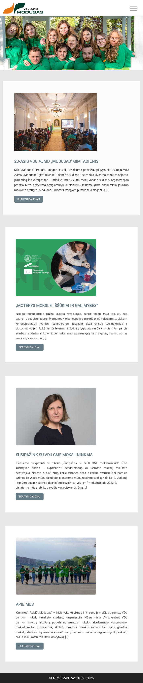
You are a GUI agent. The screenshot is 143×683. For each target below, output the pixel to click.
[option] (71, 43)
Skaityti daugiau (28, 199)
